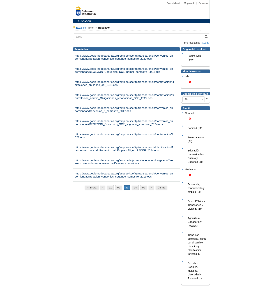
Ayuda (205, 42)
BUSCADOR (84, 21)
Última (161, 187)
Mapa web (189, 3)
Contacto (203, 3)
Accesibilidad (174, 3)
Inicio (91, 27)
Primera (91, 187)
